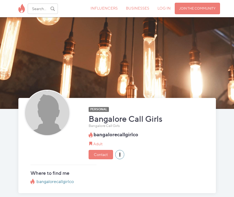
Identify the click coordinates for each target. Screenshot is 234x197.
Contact (101, 154)
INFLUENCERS (104, 8)
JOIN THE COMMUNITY (197, 8)
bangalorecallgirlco (55, 181)
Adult (98, 143)
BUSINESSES (137, 8)
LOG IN (164, 8)
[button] (119, 154)
